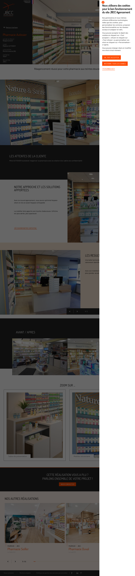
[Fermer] (103, 2)
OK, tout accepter (111, 57)
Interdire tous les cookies (115, 63)
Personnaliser (108, 69)
